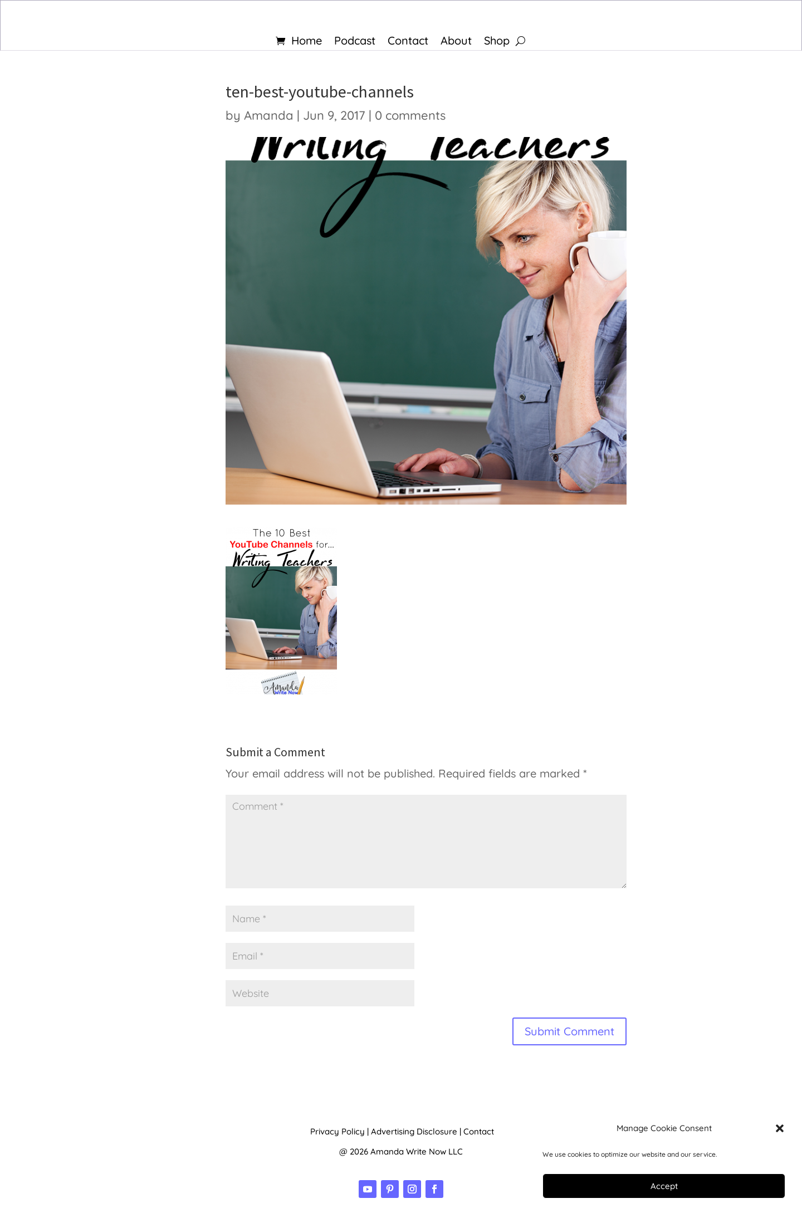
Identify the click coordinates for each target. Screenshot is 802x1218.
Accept (664, 1186)
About (456, 42)
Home (306, 42)
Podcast (354, 42)
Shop (497, 42)
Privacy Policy (337, 1131)
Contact (408, 42)
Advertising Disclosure (414, 1131)
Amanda (269, 115)
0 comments (410, 115)
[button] (779, 1128)
